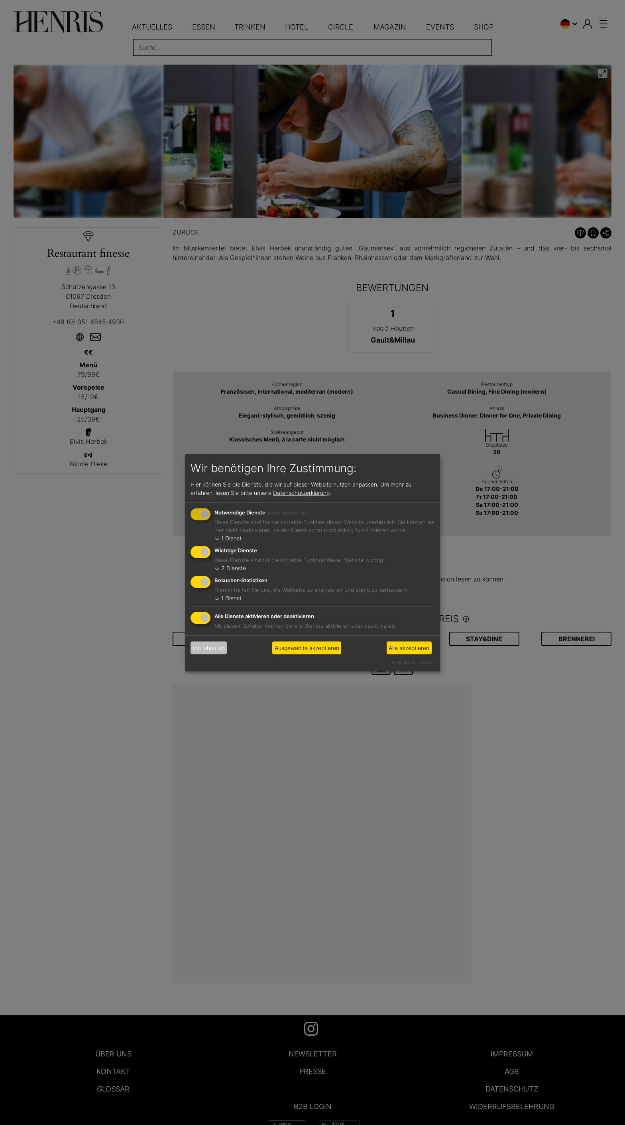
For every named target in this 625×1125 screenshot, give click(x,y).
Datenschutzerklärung (301, 492)
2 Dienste (230, 568)
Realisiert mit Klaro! (411, 662)
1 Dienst (228, 538)
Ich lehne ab (209, 647)
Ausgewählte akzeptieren (307, 647)
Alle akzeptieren (409, 647)
